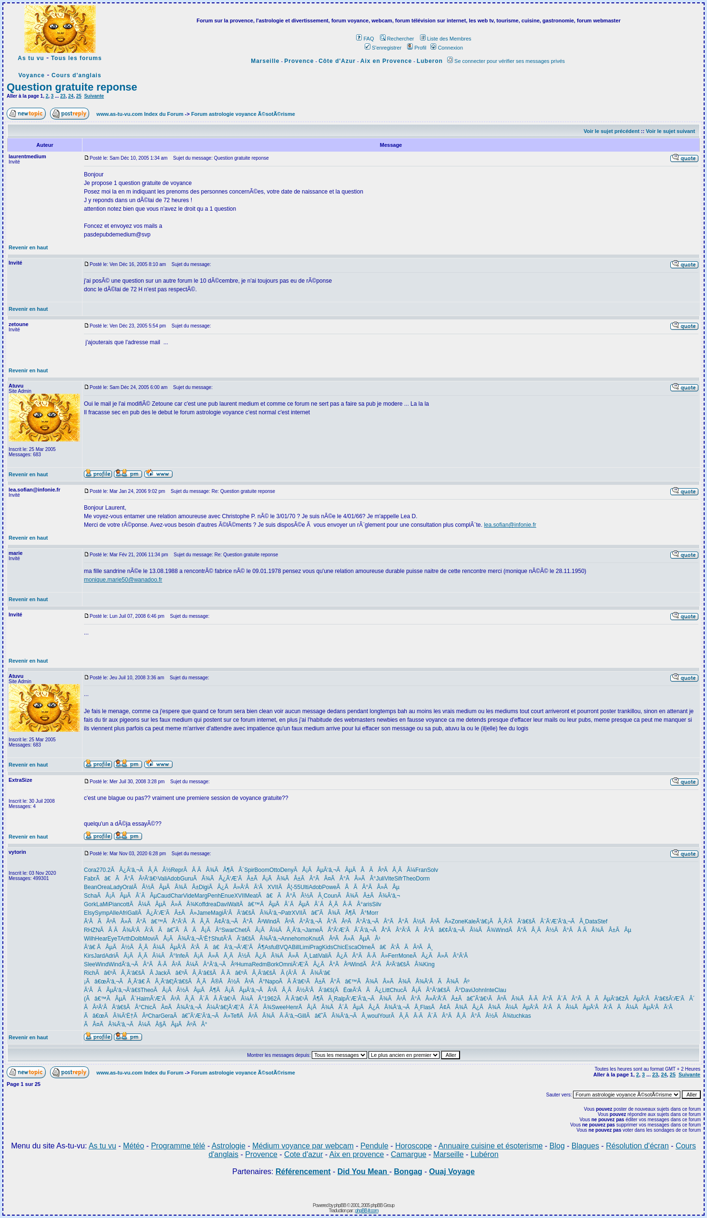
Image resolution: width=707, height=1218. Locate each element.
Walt (233, 904)
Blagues (585, 1146)
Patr (286, 913)
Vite (389, 878)
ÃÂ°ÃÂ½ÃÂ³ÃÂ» (420, 921)
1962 (270, 998)
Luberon (430, 61)
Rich (89, 973)
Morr (373, 913)
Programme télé (178, 1146)
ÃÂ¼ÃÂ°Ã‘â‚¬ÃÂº (206, 964)
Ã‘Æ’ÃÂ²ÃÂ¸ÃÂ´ (177, 998)
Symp (102, 913)
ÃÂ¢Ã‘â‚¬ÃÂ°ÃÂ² (234, 921)
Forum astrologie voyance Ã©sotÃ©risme (243, 114)
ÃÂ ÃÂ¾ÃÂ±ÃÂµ (600, 930)
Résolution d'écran (637, 1146)
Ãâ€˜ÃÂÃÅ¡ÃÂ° (189, 930)
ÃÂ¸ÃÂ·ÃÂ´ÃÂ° (419, 1016)
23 (62, 96)
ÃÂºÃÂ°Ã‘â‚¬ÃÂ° (304, 921)
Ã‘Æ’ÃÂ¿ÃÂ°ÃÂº (321, 964)
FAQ (365, 38)
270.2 (103, 870)
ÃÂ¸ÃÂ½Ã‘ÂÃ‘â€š (303, 990)
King (429, 964)
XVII (272, 887)
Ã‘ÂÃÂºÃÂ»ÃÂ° (113, 921)
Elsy (89, 913)
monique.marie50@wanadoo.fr (123, 579)
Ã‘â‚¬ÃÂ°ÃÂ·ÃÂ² (149, 964)
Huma (244, 964)
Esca (351, 947)
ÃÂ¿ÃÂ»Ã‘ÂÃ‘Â (238, 887)
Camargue (409, 1154)
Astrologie (229, 1146)
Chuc (396, 990)
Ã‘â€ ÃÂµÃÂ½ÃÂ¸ (114, 947)
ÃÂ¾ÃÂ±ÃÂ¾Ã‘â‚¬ (368, 895)
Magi (217, 913)
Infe (180, 955)
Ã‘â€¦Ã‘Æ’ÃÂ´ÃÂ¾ (243, 1007)
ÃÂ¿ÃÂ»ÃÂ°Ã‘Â (443, 955)
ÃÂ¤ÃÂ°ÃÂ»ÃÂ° (345, 878)
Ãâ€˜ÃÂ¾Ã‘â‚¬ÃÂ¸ (336, 1016)
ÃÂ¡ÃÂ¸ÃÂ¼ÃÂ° (145, 955)
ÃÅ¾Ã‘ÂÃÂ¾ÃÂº (438, 981)
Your (384, 1016)
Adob (173, 878)
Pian (114, 904)
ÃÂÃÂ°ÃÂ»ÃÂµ (368, 887)
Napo (272, 981)
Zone (457, 921)
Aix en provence (356, 1154)
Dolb (137, 938)
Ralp (340, 998)
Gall (132, 913)
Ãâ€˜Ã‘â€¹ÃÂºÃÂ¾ (489, 998)
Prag (316, 947)
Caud (164, 895)
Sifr (398, 878)
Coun (331, 895)
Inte (489, 990)
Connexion (446, 48)
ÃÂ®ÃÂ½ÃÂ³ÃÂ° (233, 981)
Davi (222, 904)
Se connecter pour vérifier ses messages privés (506, 61)
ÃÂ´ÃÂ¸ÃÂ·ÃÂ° (334, 904)
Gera (166, 1016)
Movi (148, 938)
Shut (217, 938)
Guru (186, 878)
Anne (287, 938)
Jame (204, 913)
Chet (240, 930)
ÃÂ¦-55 (289, 887)
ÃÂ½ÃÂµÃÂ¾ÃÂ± (166, 887)
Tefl (235, 1016)
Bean (90, 887)
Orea (103, 887)
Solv (432, 870)
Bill (295, 947)
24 (70, 96)
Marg (201, 895)
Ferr (393, 955)
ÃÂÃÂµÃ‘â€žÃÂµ (609, 998)
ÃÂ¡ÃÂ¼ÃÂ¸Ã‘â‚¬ (275, 930)
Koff (200, 904)
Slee (89, 964)
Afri (123, 913)
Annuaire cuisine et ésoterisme (491, 1146)
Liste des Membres (445, 38)
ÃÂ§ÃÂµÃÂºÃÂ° (177, 1024)
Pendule (374, 1146)
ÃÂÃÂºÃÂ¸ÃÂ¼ (383, 870)
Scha (90, 895)
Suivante (94, 96)
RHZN (92, 930)
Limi (304, 947)
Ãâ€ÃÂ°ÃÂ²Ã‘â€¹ (127, 878)
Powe (329, 887)
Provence (299, 61)
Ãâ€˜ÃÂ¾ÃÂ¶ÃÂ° (334, 913)
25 (79, 96)
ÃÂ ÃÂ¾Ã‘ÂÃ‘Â (129, 930)
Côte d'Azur (337, 61)
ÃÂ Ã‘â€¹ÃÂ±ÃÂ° (308, 981)
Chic (339, 947)
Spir (249, 870)
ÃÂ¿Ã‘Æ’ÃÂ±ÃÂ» (167, 913)
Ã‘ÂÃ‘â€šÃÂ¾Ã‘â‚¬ (252, 913)
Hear (101, 938)
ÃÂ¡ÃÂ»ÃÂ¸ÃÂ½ (215, 955)
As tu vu (31, 58)
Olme (364, 947)
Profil (416, 48)
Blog (557, 1146)
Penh (214, 895)
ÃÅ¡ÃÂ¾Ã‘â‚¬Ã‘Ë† (183, 938)
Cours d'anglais (76, 75)
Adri (110, 955)
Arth (125, 938)
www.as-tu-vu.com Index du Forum (139, 114)
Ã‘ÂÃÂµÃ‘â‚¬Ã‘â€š (112, 990)
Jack (161, 973)
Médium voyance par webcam (303, 1146)
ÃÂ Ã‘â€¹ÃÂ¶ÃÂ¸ (305, 998)
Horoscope (413, 1146)
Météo (133, 1146)
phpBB (340, 1205)
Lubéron (485, 1154)
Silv (376, 904)
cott (124, 904)
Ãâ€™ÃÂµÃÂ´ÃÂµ (272, 904)
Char (177, 895)
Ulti (304, 887)
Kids (327, 947)
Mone (406, 955)
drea (210, 904)
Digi (204, 887)
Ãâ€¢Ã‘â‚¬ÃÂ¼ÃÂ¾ (462, 930)
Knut (314, 938)
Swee (279, 1007)
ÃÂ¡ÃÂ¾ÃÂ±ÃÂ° (284, 878)
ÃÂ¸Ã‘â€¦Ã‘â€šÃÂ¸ (174, 981)
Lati (313, 955)
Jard (99, 955)
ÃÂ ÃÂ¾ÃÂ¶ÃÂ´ (213, 870)
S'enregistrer (383, 48)
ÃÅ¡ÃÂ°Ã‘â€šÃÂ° (432, 990)
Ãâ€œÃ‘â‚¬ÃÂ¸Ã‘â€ (116, 981)
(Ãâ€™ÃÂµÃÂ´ (110, 998)
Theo (409, 878)
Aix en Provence (386, 61)
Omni (286, 964)
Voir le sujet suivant (670, 131)
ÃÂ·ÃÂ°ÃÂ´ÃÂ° (549, 998)
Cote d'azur (303, 1154)
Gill (302, 1016)
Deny (287, 870)
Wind (269, 921)
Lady (116, 887)
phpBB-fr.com (367, 1210)
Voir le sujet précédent (611, 131)
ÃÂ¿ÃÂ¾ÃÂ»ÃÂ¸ (277, 955)
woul (373, 1016)
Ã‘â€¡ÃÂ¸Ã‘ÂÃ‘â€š (504, 921)
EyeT (113, 938)
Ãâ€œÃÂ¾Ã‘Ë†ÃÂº (116, 1016)
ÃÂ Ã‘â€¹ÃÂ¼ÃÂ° (234, 998)
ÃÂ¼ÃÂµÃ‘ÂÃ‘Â (174, 947)
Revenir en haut (28, 247)
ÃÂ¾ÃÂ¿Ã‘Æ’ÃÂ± (223, 878)
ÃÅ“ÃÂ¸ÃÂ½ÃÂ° (538, 930)
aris (367, 904)
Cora (90, 870)
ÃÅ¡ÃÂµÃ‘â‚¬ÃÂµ (323, 870)
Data (591, 921)
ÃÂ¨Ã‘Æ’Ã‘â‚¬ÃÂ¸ (558, 921)
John (478, 990)
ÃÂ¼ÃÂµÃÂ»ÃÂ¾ (162, 904)
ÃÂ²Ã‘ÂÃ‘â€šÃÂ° (112, 1007)
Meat (251, 895)
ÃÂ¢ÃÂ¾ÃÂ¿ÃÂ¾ (464, 1007)
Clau (500, 990)
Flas (425, 1007)
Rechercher (397, 38)
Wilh (89, 938)
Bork (273, 964)
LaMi (102, 904)
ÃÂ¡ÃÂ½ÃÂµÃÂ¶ (185, 990)
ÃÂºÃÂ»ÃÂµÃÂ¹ (350, 938)
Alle (114, 913)
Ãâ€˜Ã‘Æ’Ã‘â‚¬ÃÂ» (201, 1016)
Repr (177, 870)
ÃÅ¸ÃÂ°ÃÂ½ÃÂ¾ (479, 1016)
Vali (162, 878)
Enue (227, 895)
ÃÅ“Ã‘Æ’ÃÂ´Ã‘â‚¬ (345, 930)
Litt (385, 990)
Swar (227, 930)
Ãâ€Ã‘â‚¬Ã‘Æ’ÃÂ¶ (235, 947)
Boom (262, 870)
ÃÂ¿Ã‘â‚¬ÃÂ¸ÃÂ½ (141, 870)
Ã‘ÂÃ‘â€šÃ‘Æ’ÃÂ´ (667, 998)
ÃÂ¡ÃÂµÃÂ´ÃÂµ (127, 895)
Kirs (89, 955)
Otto (274, 870)
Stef (602, 921)
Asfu (270, 947)
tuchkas (521, 1016)
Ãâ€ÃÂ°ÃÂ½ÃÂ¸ (291, 895)
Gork (90, 904)
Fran (421, 870)
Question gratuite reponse (72, 87)
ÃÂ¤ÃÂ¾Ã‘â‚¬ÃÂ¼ (184, 1007)
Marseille (265, 61)
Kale (470, 921)
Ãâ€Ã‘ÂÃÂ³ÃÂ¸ (402, 947)
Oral (128, 887)
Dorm (423, 878)
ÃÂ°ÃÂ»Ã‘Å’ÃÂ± (430, 998)
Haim (143, 998)
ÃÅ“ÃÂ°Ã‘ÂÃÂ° (401, 930)
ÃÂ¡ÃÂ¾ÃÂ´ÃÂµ (329, 1007)
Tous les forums (76, 58)
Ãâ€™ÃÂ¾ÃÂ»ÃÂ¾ (371, 981)
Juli (380, 878)
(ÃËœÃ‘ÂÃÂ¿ (357, 990)
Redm (259, 964)
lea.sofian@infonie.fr (510, 525)
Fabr (90, 878)
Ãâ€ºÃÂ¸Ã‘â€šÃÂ (125, 973)
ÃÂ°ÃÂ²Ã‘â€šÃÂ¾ (393, 964)
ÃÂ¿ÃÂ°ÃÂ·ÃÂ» (358, 955)
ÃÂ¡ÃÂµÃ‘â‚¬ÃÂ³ (244, 990)
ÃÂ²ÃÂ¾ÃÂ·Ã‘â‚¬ (268, 1016)
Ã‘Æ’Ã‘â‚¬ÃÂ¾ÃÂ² (374, 998)
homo (301, 938)
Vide (189, 895)
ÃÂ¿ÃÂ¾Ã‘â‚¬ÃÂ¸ (390, 1007)
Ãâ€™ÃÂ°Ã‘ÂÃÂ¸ (174, 921)
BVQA (284, 947)
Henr (292, 1007)
